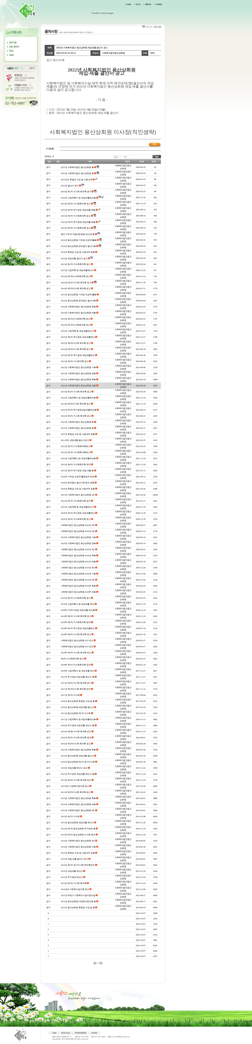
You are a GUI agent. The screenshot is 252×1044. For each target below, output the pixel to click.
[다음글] (50, 148)
